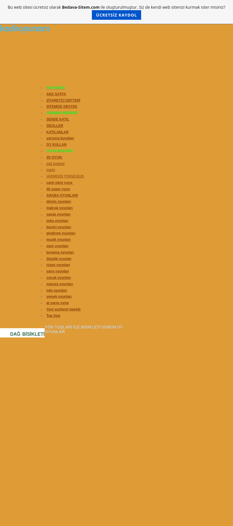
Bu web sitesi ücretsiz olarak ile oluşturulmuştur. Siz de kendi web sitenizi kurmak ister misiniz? (116, 12)
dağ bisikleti (55, 164)
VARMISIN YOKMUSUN (65, 176)
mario (50, 170)
